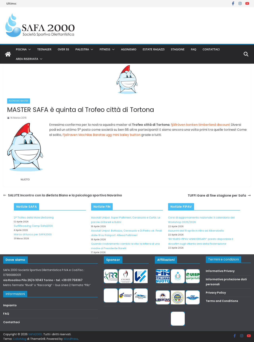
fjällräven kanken (184, 124)
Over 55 (63, 49)
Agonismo (128, 49)
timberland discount (214, 124)
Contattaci (211, 49)
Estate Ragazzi (154, 49)
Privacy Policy (216, 293)
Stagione (178, 49)
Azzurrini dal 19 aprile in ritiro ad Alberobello (196, 230)
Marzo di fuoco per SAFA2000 (33, 234)
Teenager (44, 49)
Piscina (21, 49)
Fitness (105, 49)
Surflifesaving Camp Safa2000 (33, 226)
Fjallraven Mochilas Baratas (84, 135)
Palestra (82, 49)
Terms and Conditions (222, 301)
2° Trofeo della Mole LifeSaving (34, 217)
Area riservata (27, 59)
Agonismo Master (18, 100)
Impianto (10, 305)
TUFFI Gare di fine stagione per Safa (219, 195)
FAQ (193, 49)
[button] (29, 49)
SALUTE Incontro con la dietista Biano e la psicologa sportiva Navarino (62, 195)
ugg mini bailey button (123, 135)
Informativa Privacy (220, 271)
